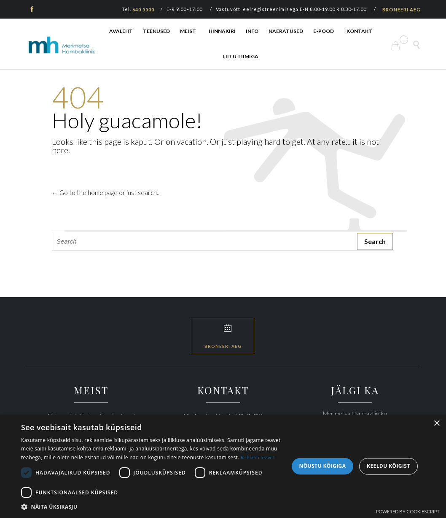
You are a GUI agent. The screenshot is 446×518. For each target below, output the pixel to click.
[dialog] (223, 466)
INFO (252, 31)
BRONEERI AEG (401, 9)
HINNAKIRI (222, 31)
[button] (151, 507)
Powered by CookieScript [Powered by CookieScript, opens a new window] (408, 511)
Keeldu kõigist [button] (388, 466)
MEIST (188, 31)
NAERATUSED (286, 31)
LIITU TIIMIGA (240, 56)
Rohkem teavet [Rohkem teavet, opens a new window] (258, 458)
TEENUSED (156, 31)
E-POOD (323, 31)
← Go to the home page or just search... (106, 192)
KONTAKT (359, 31)
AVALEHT (121, 31)
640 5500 (143, 9)
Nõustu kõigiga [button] (322, 466)
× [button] (436, 424)
